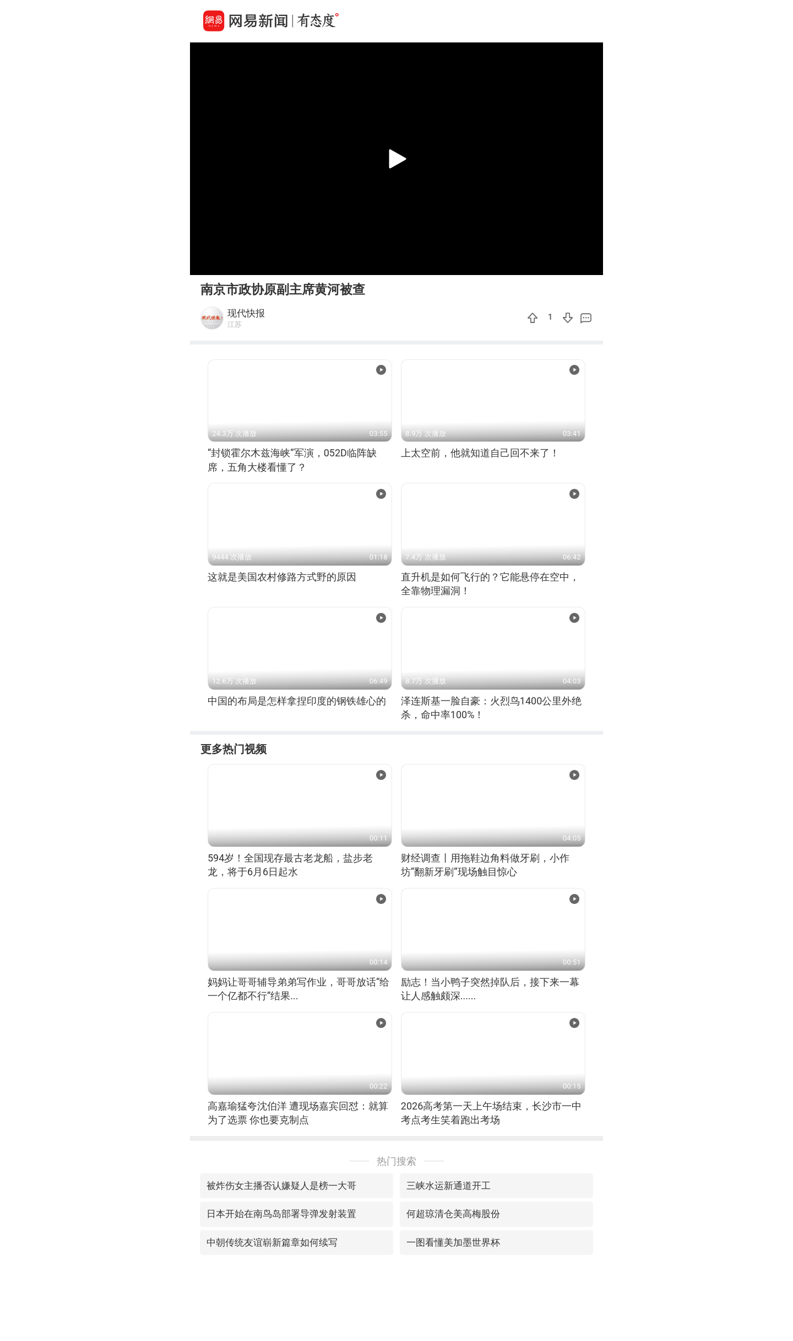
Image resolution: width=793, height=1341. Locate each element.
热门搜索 (396, 1161)
